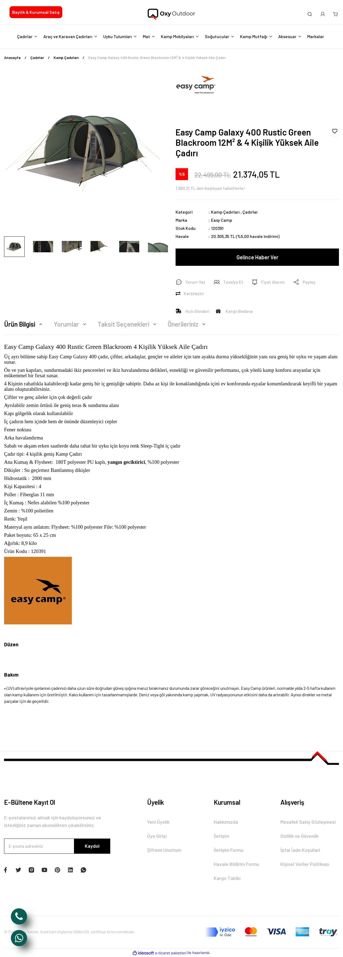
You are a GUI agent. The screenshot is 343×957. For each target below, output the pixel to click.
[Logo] (171, 14)
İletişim (221, 836)
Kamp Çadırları (225, 211)
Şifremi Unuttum (164, 850)
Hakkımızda (226, 822)
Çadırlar (250, 211)
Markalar (315, 36)
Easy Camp (221, 220)
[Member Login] (322, 14)
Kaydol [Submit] (92, 846)
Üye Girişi (157, 836)
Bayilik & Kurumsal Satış (36, 12)
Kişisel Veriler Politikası (304, 864)
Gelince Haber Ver (257, 257)
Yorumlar (71, 324)
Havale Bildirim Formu (236, 864)
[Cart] (335, 14)
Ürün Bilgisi (24, 324)
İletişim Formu (228, 850)
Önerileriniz (187, 324)
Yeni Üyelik (158, 822)
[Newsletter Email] (57, 846)
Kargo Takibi (227, 878)
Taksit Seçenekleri (128, 324)
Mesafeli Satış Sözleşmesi (308, 822)
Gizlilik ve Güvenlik (299, 836)
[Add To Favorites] (334, 131)
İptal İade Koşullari (300, 850)
